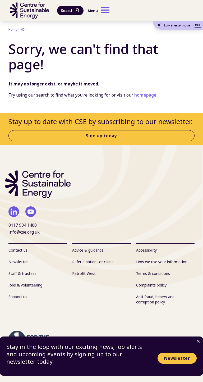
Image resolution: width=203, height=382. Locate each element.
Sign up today (101, 136)
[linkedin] (13, 211)
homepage (145, 95)
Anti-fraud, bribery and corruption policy (155, 299)
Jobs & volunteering (25, 285)
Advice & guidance (88, 250)
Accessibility (146, 250)
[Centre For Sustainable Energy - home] (29, 10)
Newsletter (177, 358)
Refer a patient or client (92, 261)
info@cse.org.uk (24, 232)
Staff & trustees (22, 273)
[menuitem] (37, 250)
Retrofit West (84, 273)
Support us (17, 296)
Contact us (17, 250)
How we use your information (161, 261)
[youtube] (30, 211)
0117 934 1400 (22, 225)
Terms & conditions (153, 273)
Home (12, 29)
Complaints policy (151, 285)
